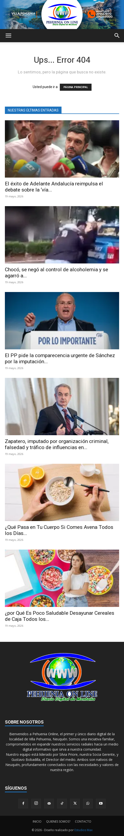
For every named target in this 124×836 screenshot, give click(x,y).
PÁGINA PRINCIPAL (75, 87)
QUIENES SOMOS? (58, 821)
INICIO (37, 821)
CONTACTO (83, 821)
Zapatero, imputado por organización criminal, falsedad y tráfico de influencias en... (57, 444)
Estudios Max (83, 830)
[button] (8, 35)
